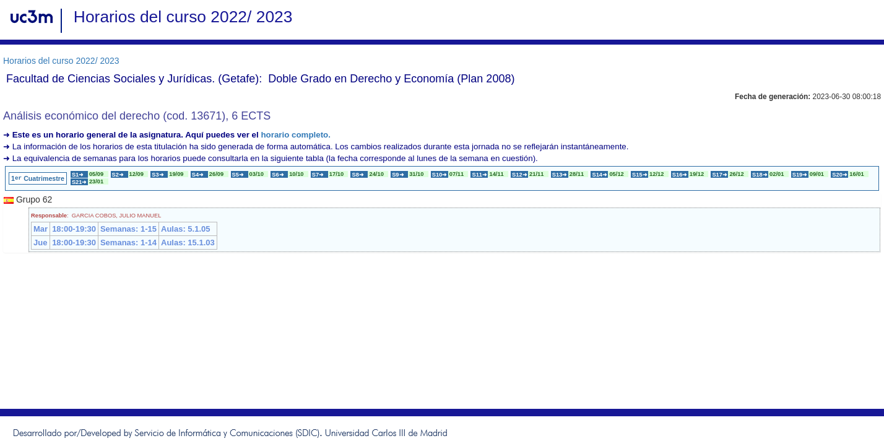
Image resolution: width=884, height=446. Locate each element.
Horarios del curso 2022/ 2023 (61, 61)
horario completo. (296, 134)
